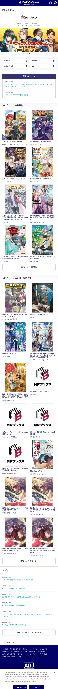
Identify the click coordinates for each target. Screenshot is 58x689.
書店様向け (5, 651)
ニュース (34, 66)
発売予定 (34, 60)
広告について (27, 649)
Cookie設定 (43, 654)
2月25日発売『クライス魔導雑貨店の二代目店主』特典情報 (21, 597)
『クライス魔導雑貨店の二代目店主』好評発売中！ (18, 580)
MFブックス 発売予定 (28, 561)
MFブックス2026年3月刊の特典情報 (16, 95)
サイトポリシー (33, 654)
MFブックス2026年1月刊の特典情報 (13, 605)
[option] (29, 40)
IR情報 (12, 649)
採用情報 (18, 649)
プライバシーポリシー (19, 654)
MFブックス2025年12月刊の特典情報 (14, 625)
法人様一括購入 (16, 651)
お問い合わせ (6, 654)
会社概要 (5, 649)
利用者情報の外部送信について (12, 656)
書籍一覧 (7, 60)
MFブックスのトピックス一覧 (28, 632)
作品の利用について (44, 651)
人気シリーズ (8, 66)
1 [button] (28, 53)
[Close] (54, 676)
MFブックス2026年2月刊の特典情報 (13, 588)
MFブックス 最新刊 (28, 267)
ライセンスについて (39, 649)
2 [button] (30, 53)
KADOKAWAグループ (29, 651)
